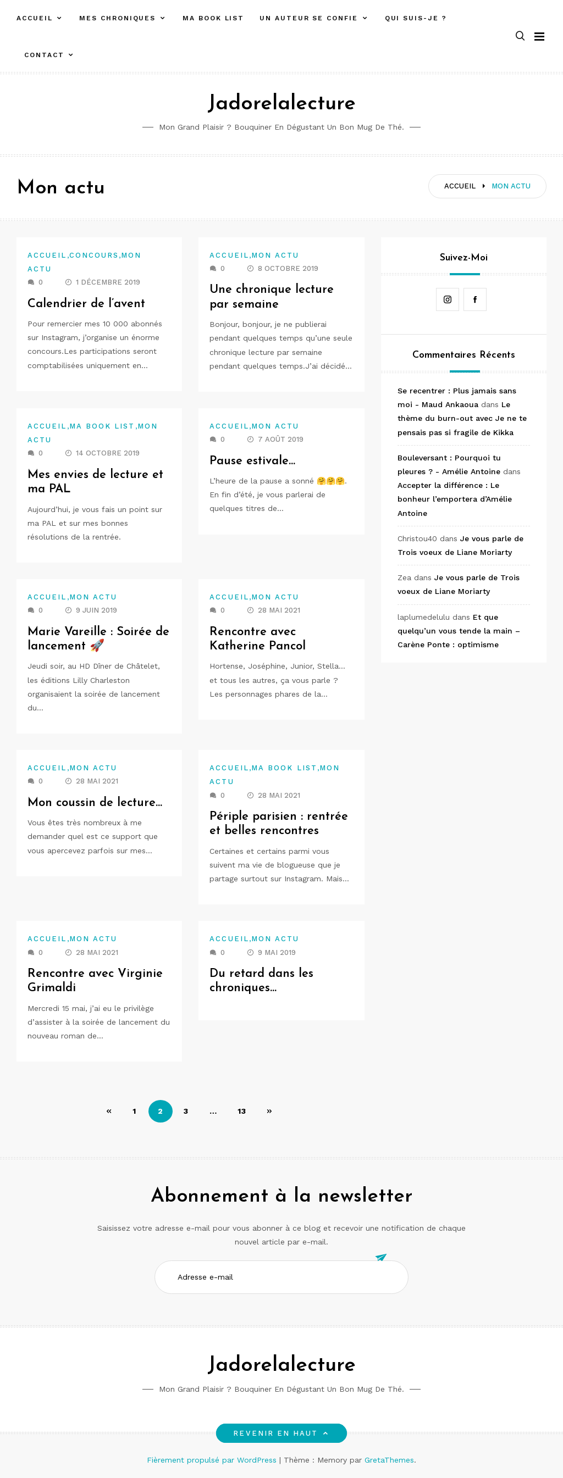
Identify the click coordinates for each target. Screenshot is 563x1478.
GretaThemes (389, 1459)
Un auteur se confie (308, 18)
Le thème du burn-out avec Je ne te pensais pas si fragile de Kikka (462, 418)
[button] (520, 36)
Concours (94, 255)
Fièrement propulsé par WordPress (213, 1459)
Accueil (34, 18)
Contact (44, 55)
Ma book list (213, 18)
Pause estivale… (252, 461)
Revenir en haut (281, 1433)
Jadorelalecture (281, 104)
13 (242, 1111)
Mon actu (275, 255)
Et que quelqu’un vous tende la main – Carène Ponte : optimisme (459, 631)
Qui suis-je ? (416, 18)
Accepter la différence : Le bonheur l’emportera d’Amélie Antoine (455, 499)
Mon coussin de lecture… (95, 803)
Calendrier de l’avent (86, 304)
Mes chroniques (117, 18)
